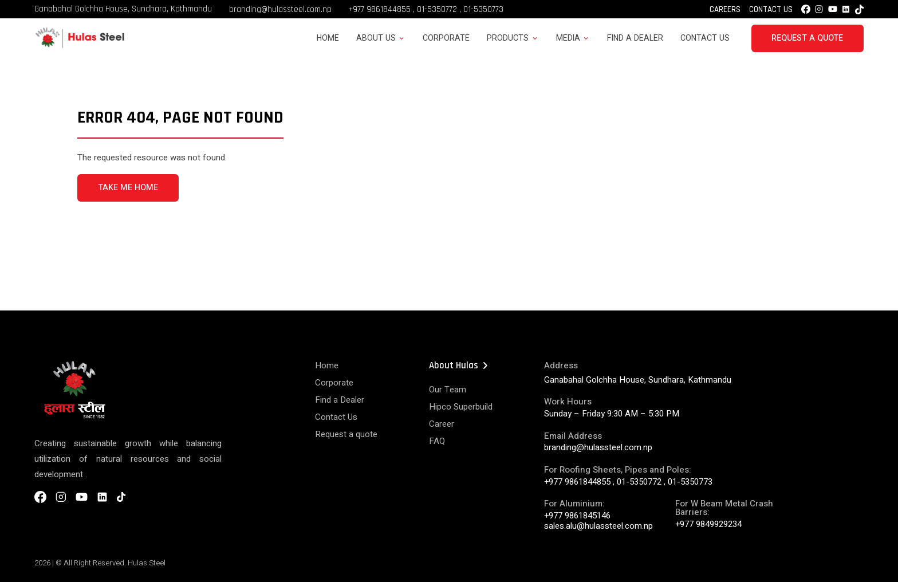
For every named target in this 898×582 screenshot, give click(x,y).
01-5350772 (437, 9)
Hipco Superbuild (461, 406)
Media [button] (568, 38)
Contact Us (771, 9)
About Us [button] (376, 38)
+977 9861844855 (380, 9)
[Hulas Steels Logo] (79, 46)
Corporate (446, 38)
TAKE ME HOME (128, 188)
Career (441, 424)
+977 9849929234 (708, 524)
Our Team (447, 389)
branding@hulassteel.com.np (280, 9)
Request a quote (346, 434)
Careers (725, 9)
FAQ (437, 441)
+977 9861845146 (577, 515)
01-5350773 (483, 9)
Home (328, 38)
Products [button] (508, 38)
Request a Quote (807, 38)
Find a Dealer (635, 38)
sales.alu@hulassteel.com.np (598, 526)
